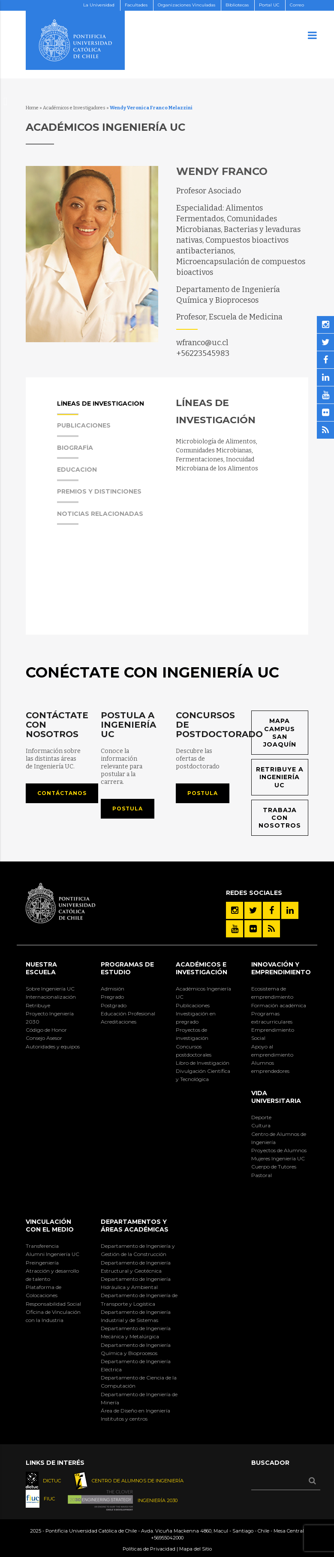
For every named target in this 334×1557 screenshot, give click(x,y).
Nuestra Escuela (41, 968)
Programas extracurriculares (271, 1017)
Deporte (261, 1117)
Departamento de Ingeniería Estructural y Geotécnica (136, 1266)
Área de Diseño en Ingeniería (135, 1410)
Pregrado (112, 997)
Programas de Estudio (127, 968)
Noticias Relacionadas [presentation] (100, 518)
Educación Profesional (128, 1013)
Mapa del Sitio (195, 1549)
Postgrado (113, 1005)
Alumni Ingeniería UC (52, 1254)
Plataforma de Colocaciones (43, 1291)
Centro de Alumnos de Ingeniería (278, 1138)
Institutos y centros (124, 1418)
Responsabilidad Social (53, 1304)
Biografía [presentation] (75, 452)
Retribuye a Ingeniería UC (280, 777)
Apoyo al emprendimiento (272, 1050)
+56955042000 (167, 1538)
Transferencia (42, 1246)
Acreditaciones (118, 1021)
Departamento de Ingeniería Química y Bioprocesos (136, 1349)
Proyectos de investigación (192, 1034)
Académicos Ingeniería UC (203, 992)
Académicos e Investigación (201, 968)
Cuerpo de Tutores (273, 1166)
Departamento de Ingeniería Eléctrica (136, 1365)
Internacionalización (51, 997)
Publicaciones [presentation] (84, 429)
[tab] (108, 411)
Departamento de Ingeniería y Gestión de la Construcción (138, 1250)
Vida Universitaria (276, 1097)
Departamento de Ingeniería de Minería (139, 1398)
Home (32, 108)
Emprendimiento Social (272, 1034)
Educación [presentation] (77, 474)
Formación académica (278, 1005)
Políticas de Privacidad (149, 1549)
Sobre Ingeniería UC (50, 988)
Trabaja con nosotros (280, 817)
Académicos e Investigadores (74, 108)
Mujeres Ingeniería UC (278, 1158)
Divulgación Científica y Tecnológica (203, 1075)
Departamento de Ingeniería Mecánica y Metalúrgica (136, 1332)
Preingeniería (42, 1262)
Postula (127, 808)
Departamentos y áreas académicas (135, 1225)
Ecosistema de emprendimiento (272, 992)
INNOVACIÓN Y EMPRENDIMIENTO (281, 968)
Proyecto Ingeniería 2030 (50, 1017)
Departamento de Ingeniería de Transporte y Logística (139, 1299)
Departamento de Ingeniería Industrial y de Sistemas (136, 1316)
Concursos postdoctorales (193, 1050)
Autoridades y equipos (53, 1046)
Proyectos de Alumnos (279, 1150)
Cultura (261, 1125)
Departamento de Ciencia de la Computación (139, 1381)
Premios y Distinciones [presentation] (99, 495)
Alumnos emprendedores (270, 1067)
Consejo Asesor (44, 1038)
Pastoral (261, 1175)
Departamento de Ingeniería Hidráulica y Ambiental (136, 1283)
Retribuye (38, 1005)
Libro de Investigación (202, 1063)
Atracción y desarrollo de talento (52, 1275)
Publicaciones (193, 1005)
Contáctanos (62, 793)
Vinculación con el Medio (50, 1225)
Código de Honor (46, 1030)
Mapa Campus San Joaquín (279, 732)
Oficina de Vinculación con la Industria (53, 1316)
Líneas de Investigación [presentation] (100, 408)
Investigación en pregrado (196, 1017)
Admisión (112, 988)
